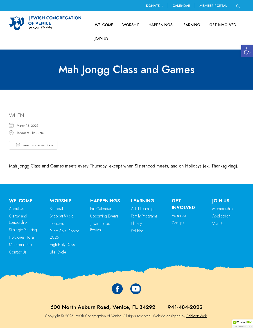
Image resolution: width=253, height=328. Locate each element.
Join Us (101, 38)
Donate (154, 5)
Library (136, 223)
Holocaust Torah (22, 237)
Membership (222, 209)
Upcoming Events (104, 216)
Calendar (181, 5)
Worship (131, 24)
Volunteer (179, 215)
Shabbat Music (61, 216)
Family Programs (144, 216)
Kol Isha (137, 231)
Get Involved (222, 24)
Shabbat (56, 209)
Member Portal (213, 5)
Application (221, 216)
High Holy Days (62, 245)
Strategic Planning (23, 230)
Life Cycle (58, 252)
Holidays (57, 223)
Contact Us (17, 252)
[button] (247, 51)
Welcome (104, 24)
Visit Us (217, 223)
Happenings (161, 24)
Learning (191, 24)
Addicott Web (196, 316)
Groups (178, 223)
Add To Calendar (33, 145)
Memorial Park (20, 245)
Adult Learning (142, 209)
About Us (16, 209)
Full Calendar (100, 209)
